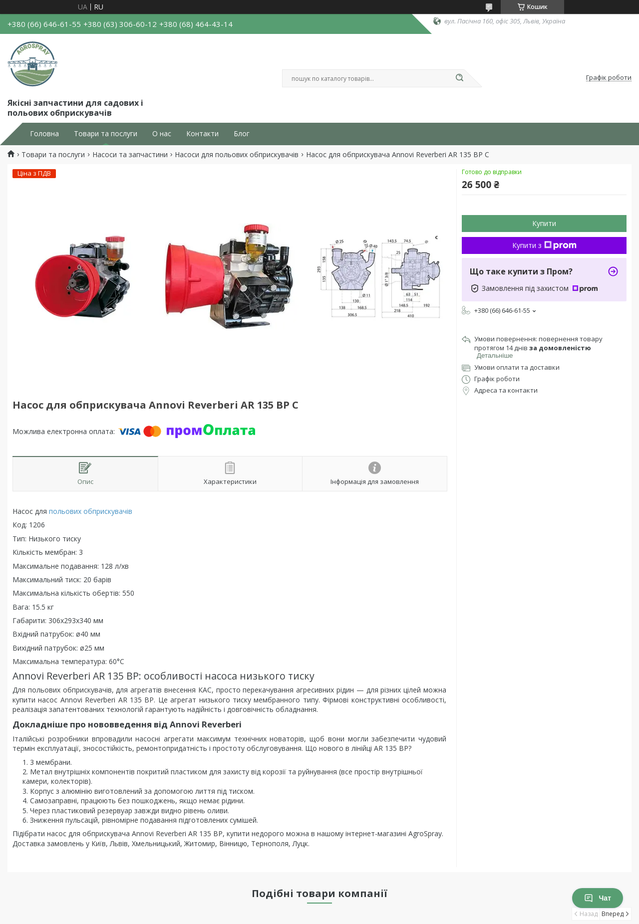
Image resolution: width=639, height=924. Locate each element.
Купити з (544, 245)
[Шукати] (459, 78)
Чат (597, 898)
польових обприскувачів (90, 511)
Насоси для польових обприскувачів (237, 154)
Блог (242, 133)
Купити (544, 223)
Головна (44, 133)
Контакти (202, 133)
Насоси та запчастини (130, 154)
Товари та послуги (105, 133)
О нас (161, 133)
